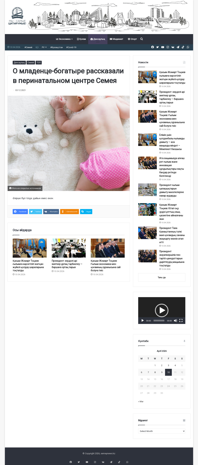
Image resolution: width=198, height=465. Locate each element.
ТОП (39, 62)
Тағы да (162, 277)
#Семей (28, 47)
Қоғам (81, 39)
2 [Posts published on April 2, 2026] (161, 365)
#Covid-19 (71, 47)
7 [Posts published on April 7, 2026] (148, 372)
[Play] (142, 320)
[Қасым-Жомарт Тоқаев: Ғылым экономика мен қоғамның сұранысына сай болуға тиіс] (108, 248)
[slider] (159, 320)
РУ (43, 47)
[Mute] (175, 320)
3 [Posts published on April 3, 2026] (168, 365)
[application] (161, 310)
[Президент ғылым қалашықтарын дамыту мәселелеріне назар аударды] (147, 189)
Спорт (132, 39)
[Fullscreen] (181, 320)
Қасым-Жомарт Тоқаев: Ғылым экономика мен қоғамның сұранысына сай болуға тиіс (172, 118)
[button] (161, 310)
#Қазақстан (56, 47)
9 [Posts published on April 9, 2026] (161, 372)
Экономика (63, 39)
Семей (31, 62)
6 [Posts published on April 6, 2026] (141, 372)
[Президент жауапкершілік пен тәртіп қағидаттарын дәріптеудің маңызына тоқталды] (147, 256)
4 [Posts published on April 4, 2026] (175, 365)
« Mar (140, 401)
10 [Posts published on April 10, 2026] (168, 372)
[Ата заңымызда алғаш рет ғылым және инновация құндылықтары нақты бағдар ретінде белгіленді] (147, 163)
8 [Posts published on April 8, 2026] (155, 372)
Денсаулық (98, 39)
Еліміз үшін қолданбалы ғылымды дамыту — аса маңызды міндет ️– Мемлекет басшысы (171, 142)
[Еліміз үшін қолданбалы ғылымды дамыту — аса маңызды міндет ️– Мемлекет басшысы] (147, 139)
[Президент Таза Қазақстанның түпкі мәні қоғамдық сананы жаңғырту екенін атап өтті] (147, 232)
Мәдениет (116, 39)
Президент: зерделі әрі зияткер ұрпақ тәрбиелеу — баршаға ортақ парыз (67, 264)
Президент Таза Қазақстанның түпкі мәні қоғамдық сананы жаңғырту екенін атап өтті (172, 235)
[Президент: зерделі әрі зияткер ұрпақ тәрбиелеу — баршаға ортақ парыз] (69, 248)
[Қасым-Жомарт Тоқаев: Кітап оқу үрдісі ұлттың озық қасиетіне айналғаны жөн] (147, 209)
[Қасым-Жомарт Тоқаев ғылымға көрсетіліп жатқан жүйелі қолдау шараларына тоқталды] (30, 248)
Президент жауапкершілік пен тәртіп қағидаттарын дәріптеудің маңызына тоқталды (171, 258)
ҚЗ (37, 47)
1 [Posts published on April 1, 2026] (155, 365)
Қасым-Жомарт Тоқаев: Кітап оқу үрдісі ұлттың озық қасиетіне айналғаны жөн (171, 211)
